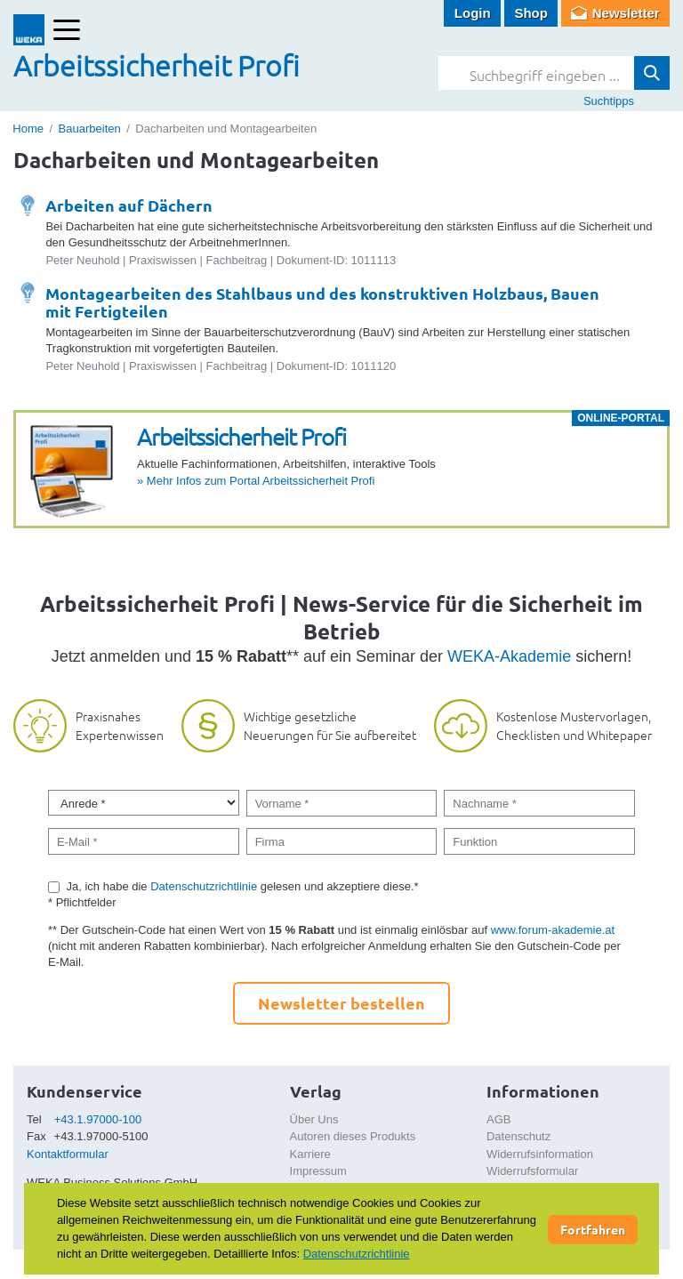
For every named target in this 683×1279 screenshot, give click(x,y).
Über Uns (314, 1119)
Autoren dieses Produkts (353, 1136)
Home (28, 128)
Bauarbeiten (90, 128)
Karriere (310, 1154)
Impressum (318, 1171)
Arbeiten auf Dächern (129, 205)
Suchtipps (608, 101)
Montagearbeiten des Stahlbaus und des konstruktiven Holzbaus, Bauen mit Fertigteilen (322, 302)
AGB (498, 1119)
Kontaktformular (67, 1154)
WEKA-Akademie (509, 656)
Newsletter (626, 12)
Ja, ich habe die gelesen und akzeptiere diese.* (243, 886)
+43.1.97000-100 (98, 1119)
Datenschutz (518, 1136)
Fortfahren (592, 1229)
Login (472, 12)
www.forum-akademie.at (553, 930)
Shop (531, 12)
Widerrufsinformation (539, 1154)
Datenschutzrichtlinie (203, 886)
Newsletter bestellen (341, 1003)
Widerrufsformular (532, 1171)
